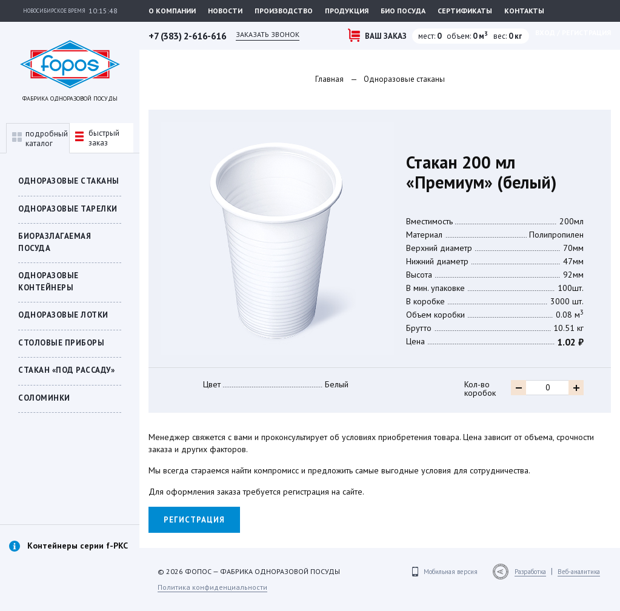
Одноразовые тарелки (68, 209)
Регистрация (194, 520)
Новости (225, 10)
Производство (284, 10)
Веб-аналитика (579, 571)
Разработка (530, 571)
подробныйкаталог (40, 139)
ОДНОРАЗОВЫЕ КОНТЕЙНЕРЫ (48, 281)
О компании (172, 10)
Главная (329, 79)
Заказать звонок (267, 34)
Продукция (346, 10)
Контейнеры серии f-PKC (77, 545)
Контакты (524, 10)
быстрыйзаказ (97, 138)
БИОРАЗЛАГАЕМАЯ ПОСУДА (54, 242)
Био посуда (403, 10)
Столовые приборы (61, 343)
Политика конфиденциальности (212, 587)
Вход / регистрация (573, 32)
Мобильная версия (451, 571)
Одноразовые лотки (63, 315)
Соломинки (44, 398)
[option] (69, 559)
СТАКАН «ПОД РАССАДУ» (66, 370)
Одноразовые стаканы (68, 181)
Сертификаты (465, 10)
